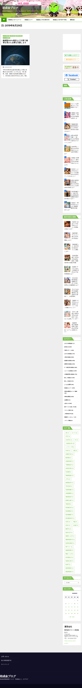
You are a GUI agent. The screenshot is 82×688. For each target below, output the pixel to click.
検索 (65, 85)
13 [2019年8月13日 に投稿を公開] (68, 607)
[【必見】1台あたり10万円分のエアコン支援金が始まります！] (67, 224)
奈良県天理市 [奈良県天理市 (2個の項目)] (70, 468)
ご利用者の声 (67, 413)
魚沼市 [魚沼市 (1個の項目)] (68, 564)
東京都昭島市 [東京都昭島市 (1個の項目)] (69, 511)
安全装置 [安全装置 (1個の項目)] (68, 472)
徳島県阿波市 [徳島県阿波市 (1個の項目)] (69, 497)
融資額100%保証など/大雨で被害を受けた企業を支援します (15, 41)
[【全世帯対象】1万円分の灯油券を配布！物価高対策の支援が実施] (67, 258)
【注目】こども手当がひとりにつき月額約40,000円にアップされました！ (71, 172)
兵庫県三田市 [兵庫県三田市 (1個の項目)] (69, 454)
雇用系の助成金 (68, 364)
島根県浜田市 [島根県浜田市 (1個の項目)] (69, 482)
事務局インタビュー (69, 417)
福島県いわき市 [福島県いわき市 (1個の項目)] (70, 536)
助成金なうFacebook (42, 19)
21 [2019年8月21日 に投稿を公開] (71, 610)
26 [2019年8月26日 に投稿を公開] (66, 613)
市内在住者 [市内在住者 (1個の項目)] (69, 486)
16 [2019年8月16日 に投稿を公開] (77, 607)
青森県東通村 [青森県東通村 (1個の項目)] (69, 550)
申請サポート (67, 350)
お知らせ (66, 403)
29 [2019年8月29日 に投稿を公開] (74, 613)
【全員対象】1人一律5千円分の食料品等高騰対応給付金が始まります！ (71, 195)
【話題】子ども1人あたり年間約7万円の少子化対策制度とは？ (71, 270)
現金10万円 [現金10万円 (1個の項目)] (69, 532)
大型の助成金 (12, 35)
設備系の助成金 (19, 35)
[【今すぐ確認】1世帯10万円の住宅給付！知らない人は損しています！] (67, 314)
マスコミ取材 (67, 410)
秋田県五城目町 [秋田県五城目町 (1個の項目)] (70, 543)
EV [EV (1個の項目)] (76, 440)
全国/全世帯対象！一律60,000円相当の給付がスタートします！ (71, 139)
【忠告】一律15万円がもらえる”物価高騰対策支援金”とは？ (71, 206)
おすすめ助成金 (6, 35)
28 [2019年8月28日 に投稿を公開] (71, 613)
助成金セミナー (29, 19)
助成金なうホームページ (14, 19)
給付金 (66, 346)
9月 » (73, 617)
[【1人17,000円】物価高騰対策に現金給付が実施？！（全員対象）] (67, 291)
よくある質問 (67, 384)
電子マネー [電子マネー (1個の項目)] (69, 547)
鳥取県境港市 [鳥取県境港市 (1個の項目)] (69, 568)
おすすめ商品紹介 (68, 343)
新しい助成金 (67, 377)
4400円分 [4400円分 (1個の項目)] (69, 440)
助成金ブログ (10, 7)
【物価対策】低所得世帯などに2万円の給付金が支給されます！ (71, 127)
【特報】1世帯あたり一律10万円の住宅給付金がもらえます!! (71, 161)
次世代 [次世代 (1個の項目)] (68, 522)
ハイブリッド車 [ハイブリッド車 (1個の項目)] (70, 447)
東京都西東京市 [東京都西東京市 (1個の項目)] (70, 518)
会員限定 (66, 400)
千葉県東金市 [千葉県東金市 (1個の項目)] (69, 465)
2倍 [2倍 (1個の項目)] (67, 433)
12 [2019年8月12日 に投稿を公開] (65, 607)
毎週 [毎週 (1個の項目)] (75, 522)
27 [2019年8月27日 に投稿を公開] (68, 613)
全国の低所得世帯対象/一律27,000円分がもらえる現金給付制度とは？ (71, 184)
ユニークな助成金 (6, 37)
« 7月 (70, 617)
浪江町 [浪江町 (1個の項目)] (68, 525)
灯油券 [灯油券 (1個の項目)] (75, 525)
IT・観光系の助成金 (69, 367)
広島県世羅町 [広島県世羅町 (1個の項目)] (69, 490)
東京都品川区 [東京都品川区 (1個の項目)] (69, 507)
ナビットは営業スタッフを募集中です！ (75, 105)
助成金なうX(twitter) (60, 19)
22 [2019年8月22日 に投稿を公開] (74, 610)
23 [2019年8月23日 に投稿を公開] (77, 610)
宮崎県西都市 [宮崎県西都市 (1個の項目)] (69, 475)
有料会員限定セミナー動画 (70, 391)
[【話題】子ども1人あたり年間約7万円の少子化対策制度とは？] (67, 269)
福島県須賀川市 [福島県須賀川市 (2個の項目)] (70, 539)
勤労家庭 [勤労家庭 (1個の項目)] (68, 458)
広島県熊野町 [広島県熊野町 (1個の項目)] (69, 493)
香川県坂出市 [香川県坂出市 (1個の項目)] (69, 557)
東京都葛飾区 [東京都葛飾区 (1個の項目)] (69, 515)
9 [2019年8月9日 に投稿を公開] (77, 603)
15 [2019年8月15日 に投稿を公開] (74, 607)
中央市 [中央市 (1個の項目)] (68, 450)
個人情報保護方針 (6, 660)
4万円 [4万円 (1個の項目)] (68, 436)
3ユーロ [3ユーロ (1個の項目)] (74, 433)
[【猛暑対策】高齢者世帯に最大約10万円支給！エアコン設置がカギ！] (67, 325)
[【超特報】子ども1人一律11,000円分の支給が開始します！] (67, 235)
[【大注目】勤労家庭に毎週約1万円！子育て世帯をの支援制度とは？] (67, 280)
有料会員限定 (67, 396)
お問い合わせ (5, 656)
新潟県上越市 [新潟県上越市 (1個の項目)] (69, 500)
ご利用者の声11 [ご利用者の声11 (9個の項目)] (70, 443)
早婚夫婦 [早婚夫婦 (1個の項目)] (68, 504)
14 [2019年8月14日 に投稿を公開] (71, 607)
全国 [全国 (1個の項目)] (75, 450)
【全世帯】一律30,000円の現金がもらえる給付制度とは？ (71, 150)
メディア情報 (67, 420)
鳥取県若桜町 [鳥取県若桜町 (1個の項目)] (69, 572)
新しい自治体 (67, 381)
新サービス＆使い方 (69, 406)
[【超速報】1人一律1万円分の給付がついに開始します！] (67, 247)
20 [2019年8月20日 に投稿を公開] (69, 610)
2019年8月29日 (8, 67)
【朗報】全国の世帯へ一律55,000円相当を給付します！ (71, 116)
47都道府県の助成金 (69, 374)
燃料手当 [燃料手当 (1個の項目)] (68, 529)
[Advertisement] (71, 42)
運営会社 (72, 19)
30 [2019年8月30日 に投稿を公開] (77, 613)
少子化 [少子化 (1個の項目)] (68, 479)
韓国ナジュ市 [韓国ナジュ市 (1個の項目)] (69, 554)
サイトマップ (5, 664)
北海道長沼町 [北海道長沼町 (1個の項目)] (69, 461)
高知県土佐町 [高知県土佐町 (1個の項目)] (69, 561)
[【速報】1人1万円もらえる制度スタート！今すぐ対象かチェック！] (67, 303)
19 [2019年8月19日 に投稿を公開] (65, 610)
